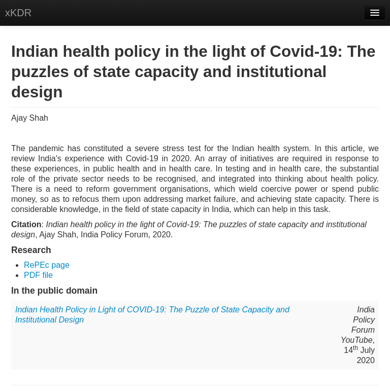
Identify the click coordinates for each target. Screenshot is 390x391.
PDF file (38, 275)
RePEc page (47, 265)
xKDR (18, 12)
